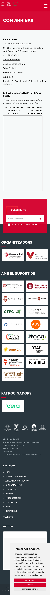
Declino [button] (30, 585)
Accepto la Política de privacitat (24, 224)
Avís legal (9, 588)
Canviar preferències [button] (30, 589)
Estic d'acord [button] (30, 580)
